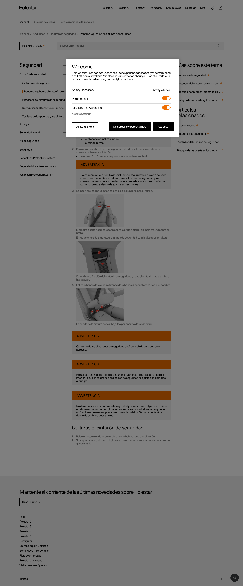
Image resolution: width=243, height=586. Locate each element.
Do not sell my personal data (130, 126)
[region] (122, 98)
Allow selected (85, 127)
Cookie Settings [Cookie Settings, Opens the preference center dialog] (81, 114)
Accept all (164, 126)
